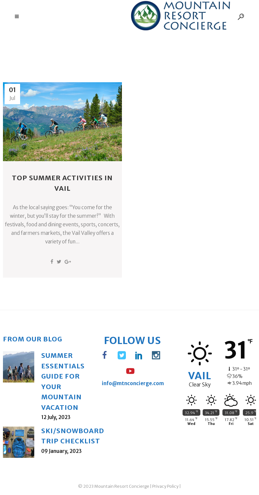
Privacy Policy (165, 486)
